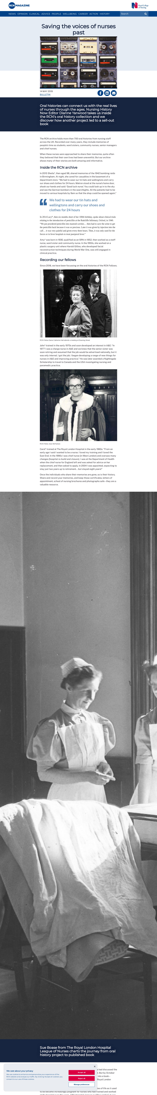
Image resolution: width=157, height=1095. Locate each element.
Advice (45, 14)
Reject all (81, 1078)
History (105, 14)
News (12, 14)
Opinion (22, 14)
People (56, 14)
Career (83, 14)
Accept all (81, 1072)
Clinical (34, 14)
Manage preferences (81, 1084)
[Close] (94, 1066)
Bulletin (45, 94)
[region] (50, 1077)
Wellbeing (70, 14)
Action (93, 14)
